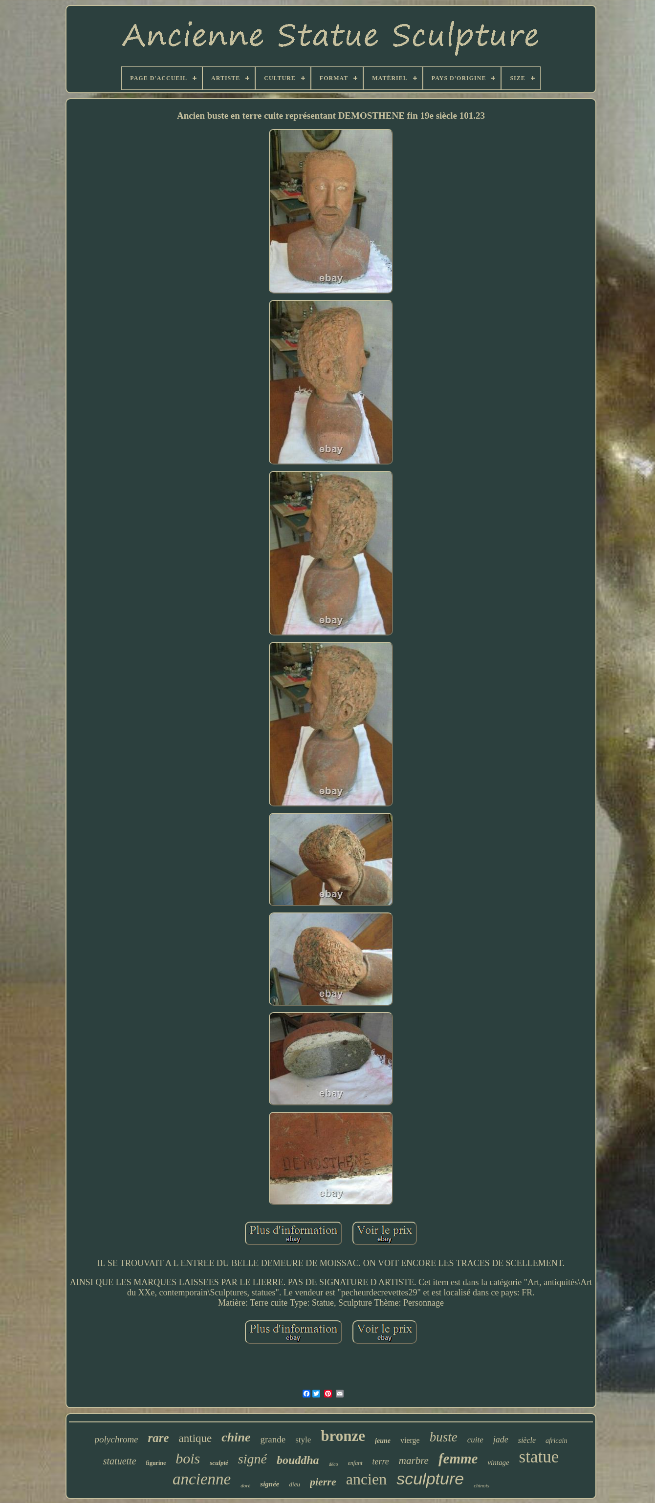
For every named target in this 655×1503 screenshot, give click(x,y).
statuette (119, 1461)
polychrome (116, 1439)
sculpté (219, 1462)
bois (187, 1458)
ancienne (202, 1479)
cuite (475, 1439)
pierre (323, 1482)
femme (458, 1458)
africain (556, 1440)
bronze (343, 1435)
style (303, 1439)
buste (444, 1437)
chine (235, 1437)
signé (252, 1458)
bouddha (298, 1460)
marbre (414, 1460)
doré (245, 1485)
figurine (156, 1463)
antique (195, 1438)
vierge (410, 1440)
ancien (366, 1479)
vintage (498, 1462)
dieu (294, 1484)
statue (539, 1456)
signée (269, 1484)
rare (158, 1437)
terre (380, 1461)
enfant (355, 1463)
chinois (481, 1485)
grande (273, 1439)
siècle (527, 1440)
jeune (383, 1440)
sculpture (430, 1478)
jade (500, 1439)
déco (333, 1464)
